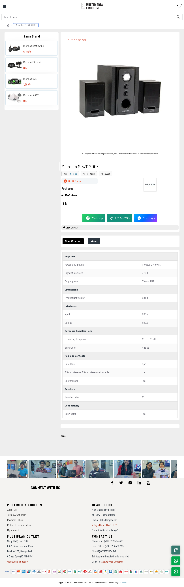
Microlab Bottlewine (33, 45)
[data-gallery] (18, 469)
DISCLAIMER (72, 227)
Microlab (73, 173)
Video (94, 241)
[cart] (179, 6)
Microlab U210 (30, 78)
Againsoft (122, 582)
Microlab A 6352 (31, 95)
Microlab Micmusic (32, 62)
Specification (73, 241)
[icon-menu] (112, 482)
